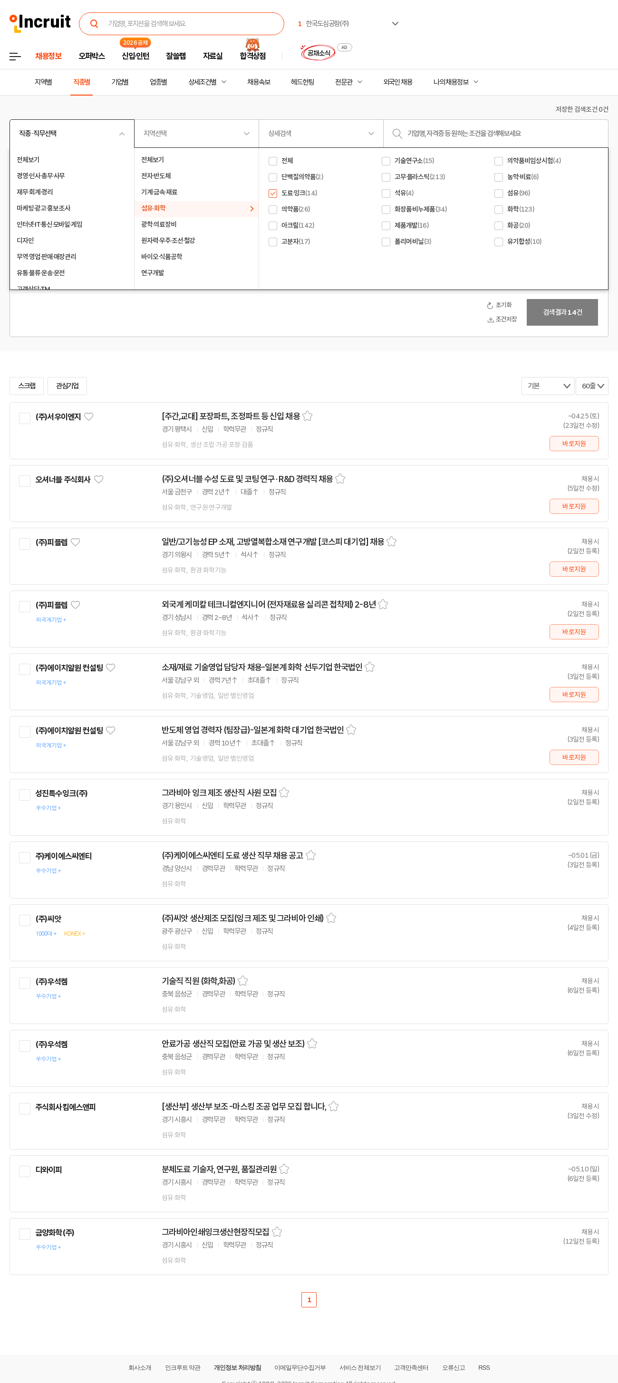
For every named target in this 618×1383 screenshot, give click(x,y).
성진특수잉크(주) (61, 793)
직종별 (81, 82)
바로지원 (574, 443)
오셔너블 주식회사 (62, 479)
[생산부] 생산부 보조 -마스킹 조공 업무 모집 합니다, (244, 1106)
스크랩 (26, 386)
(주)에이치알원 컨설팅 (69, 668)
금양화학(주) (54, 1233)
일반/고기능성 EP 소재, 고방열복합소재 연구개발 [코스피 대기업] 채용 (273, 542)
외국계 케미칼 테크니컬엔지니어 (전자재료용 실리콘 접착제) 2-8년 (269, 604)
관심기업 (67, 386)
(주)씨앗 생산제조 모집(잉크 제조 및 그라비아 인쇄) (243, 918)
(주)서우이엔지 (58, 417)
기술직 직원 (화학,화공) (198, 981)
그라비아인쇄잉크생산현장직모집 (216, 1232)
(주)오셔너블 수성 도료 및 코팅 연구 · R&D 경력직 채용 (247, 479)
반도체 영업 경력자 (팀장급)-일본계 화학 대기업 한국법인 (253, 730)
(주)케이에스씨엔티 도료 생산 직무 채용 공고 (232, 855)
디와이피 (48, 1170)
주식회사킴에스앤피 (65, 1107)
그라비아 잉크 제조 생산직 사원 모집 (219, 793)
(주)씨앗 (48, 919)
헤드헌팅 (302, 82)
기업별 (119, 82)
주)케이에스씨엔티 (63, 856)
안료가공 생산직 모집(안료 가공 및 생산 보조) (233, 1044)
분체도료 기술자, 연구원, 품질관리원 (219, 1169)
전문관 (343, 82)
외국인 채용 (397, 82)
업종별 (158, 82)
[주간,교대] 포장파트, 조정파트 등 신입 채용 (231, 416)
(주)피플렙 (51, 542)
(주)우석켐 (51, 982)
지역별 (43, 82)
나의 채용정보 (451, 82)
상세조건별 (202, 82)
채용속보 (258, 82)
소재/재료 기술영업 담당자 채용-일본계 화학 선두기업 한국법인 (262, 667)
